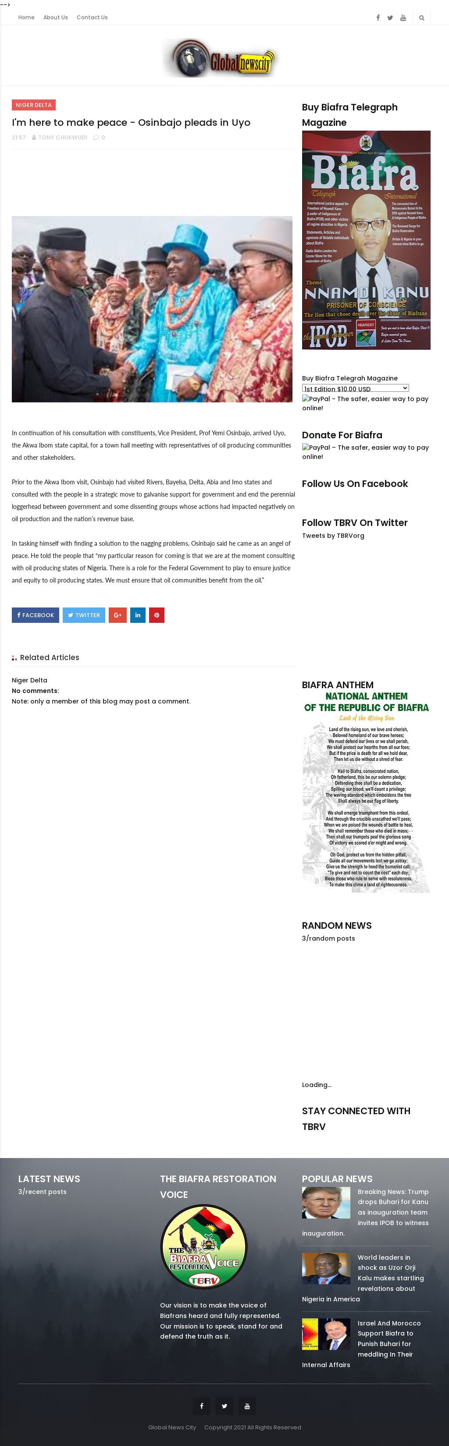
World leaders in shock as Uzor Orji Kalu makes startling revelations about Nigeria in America (363, 1278)
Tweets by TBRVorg (333, 536)
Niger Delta (34, 105)
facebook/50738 (320, 1139)
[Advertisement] (366, 609)
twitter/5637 (366, 1139)
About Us (55, 17)
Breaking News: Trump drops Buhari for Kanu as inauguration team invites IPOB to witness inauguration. (365, 1212)
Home (26, 17)
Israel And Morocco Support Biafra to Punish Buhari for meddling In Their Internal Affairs (361, 1344)
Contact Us (92, 17)
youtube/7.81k (412, 1139)
